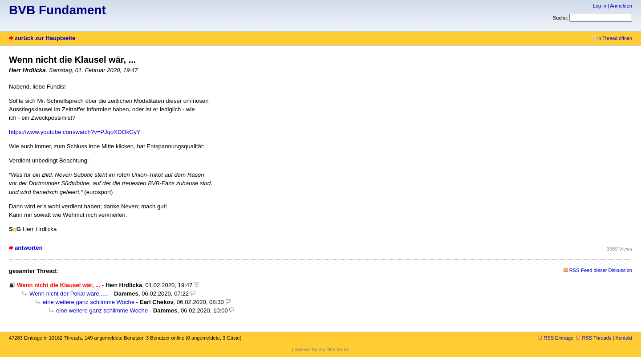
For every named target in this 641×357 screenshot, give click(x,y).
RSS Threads (593, 338)
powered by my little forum (320, 349)
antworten (29, 247)
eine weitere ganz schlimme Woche (88, 302)
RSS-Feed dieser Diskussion (600, 270)
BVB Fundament (57, 10)
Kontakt (624, 338)
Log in (599, 5)
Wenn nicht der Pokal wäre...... (69, 293)
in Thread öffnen (612, 38)
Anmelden (621, 5)
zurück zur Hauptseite (45, 38)
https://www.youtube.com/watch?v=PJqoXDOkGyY (75, 132)
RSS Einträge (555, 338)
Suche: (560, 17)
